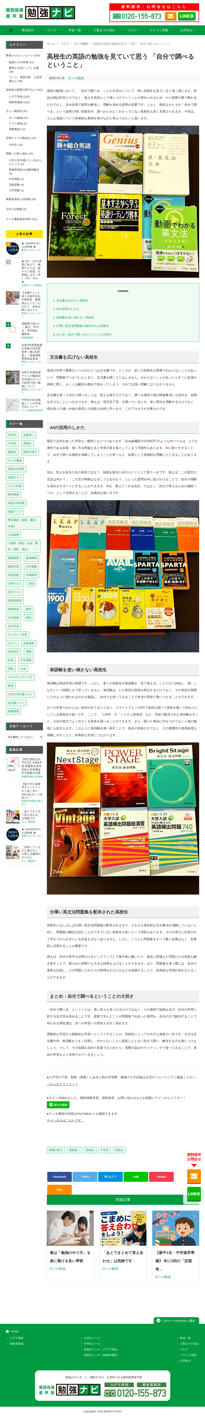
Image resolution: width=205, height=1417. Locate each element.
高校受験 (14, 184)
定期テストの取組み (18, 138)
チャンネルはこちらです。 (65, 1120)
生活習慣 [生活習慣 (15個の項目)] (13, 617)
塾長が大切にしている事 (24, 68)
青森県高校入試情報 (18, 199)
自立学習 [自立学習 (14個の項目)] (13, 626)
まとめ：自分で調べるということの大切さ (82, 334)
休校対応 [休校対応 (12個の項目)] (13, 651)
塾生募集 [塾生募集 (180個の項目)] (13, 494)
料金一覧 (75, 30)
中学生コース (92, 1344)
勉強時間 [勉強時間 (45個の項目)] (31, 558)
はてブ (110, 1176)
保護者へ (74, 1150)
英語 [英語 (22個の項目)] (31, 583)
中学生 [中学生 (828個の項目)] (12, 434)
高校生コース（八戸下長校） (101, 1350)
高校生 (119, 1150)
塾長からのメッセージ (19, 55)
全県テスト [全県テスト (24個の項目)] (15, 583)
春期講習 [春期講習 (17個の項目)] (13, 609)
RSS (59, 1189)
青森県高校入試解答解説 (24, 169)
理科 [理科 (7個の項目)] (10, 668)
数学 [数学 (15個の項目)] (28, 609)
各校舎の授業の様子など (21, 89)
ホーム (51, 43)
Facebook (59, 1176)
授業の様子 (56, 1150)
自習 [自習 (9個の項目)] (10, 660)
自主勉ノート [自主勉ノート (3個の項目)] (16, 702)
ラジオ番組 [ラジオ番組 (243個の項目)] (15, 460)
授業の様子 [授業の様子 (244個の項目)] (30, 451)
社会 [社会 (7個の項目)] (23, 668)
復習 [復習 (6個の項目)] (10, 685)
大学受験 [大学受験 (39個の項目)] (31, 566)
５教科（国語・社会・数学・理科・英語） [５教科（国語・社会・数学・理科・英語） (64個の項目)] (23, 546)
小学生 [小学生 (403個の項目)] (12, 443)
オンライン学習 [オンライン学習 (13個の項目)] (17, 634)
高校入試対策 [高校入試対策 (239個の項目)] (16, 468)
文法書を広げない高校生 (70, 300)
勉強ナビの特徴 (18, 62)
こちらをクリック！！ (62, 1084)
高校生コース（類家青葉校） (101, 1355)
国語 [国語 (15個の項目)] (28, 617)
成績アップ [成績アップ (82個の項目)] (15, 511)
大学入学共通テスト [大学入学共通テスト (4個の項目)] (20, 694)
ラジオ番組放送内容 (18, 219)
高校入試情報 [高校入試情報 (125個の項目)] (16, 503)
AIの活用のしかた (66, 308)
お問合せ (186, 30)
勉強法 (90, 1150)
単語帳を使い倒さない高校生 (73, 317)
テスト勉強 (16, 123)
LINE (136, 1176)
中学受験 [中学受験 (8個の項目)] (25, 660)
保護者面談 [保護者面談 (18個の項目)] (15, 600)
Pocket (161, 1176)
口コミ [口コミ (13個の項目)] (12, 643)
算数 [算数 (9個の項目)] (28, 651)
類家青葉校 (16, 102)
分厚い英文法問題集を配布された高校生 (81, 325)
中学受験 (14, 179)
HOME (15, 1332)
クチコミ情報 (158, 30)
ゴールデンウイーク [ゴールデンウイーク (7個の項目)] (20, 677)
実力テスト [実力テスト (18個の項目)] (15, 592)
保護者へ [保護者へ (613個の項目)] (28, 434)
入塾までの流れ (104, 30)
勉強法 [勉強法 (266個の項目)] (12, 451)
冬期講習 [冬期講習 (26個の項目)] (31, 574)
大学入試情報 (14, 209)
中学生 (105, 1150)
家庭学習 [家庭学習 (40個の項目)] (13, 566)
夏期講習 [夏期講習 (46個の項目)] (13, 558)
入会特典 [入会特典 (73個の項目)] (13, 534)
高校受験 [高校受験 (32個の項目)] (13, 574)
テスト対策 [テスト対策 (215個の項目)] (15, 486)
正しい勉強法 (14, 111)
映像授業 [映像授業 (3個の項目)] (13, 711)
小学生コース (92, 1338)
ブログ (132, 30)
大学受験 (14, 190)
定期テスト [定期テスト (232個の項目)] (15, 477)
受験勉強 (14, 129)
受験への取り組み (17, 153)
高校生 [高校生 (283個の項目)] (27, 443)
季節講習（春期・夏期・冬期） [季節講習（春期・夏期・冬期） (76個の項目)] (23, 523)
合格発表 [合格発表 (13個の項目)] (28, 643)
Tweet (85, 1176)
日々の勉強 (81, 43)
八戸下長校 (16, 96)
